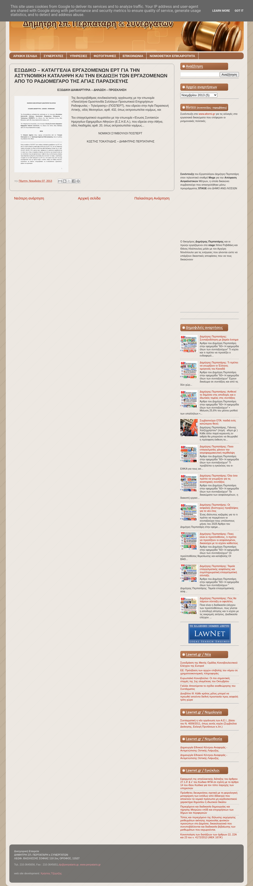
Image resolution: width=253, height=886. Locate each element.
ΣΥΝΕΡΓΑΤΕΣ (53, 56)
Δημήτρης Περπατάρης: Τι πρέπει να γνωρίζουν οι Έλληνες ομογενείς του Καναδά (219, 365)
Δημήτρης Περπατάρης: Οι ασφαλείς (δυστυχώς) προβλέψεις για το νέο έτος (219, 507)
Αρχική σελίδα (89, 198)
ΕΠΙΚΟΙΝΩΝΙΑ (133, 56)
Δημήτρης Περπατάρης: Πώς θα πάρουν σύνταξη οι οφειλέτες (218, 600)
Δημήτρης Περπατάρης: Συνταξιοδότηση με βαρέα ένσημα (219, 338)
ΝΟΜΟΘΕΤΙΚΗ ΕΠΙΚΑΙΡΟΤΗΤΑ (172, 56)
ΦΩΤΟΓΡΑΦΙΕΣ (105, 56)
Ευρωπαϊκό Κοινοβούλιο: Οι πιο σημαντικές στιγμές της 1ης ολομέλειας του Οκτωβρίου (205, 680)
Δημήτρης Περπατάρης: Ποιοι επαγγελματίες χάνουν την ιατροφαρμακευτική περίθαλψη (217, 449)
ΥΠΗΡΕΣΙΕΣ (78, 56)
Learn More (221, 10)
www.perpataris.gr (90, 864)
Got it (239, 10)
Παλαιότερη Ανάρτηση (152, 198)
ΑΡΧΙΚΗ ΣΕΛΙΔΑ (25, 56)
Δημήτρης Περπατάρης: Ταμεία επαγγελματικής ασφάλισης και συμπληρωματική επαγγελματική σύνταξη (218, 571)
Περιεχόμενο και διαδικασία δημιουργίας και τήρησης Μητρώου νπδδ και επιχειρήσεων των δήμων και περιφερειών (207, 809)
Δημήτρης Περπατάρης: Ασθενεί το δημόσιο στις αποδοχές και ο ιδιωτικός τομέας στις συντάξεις (218, 394)
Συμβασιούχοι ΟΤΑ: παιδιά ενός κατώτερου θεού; (218, 422)
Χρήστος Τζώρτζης (51, 873)
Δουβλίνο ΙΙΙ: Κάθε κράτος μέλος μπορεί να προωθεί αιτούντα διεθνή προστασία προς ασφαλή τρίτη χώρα (209, 696)
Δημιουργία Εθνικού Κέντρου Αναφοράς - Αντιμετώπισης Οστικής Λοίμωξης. (203, 749)
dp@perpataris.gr (69, 864)
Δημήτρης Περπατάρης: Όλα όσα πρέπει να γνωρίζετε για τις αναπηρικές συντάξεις (218, 478)
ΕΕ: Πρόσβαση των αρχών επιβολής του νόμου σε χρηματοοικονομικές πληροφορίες (209, 672)
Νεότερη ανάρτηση (29, 198)
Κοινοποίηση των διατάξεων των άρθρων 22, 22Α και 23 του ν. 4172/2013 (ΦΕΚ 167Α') (208, 836)
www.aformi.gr (207, 113)
